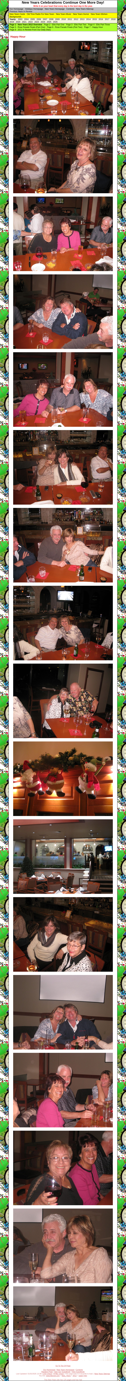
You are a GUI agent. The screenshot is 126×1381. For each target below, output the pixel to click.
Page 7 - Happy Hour (93, 27)
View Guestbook (78, 1372)
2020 (18, 22)
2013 (82, 19)
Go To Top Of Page (63, 1366)
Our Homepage (16, 9)
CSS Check (47, 1374)
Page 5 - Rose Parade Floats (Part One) (27, 27)
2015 (94, 19)
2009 (57, 19)
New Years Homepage (55, 9)
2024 (43, 22)
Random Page (47, 1372)
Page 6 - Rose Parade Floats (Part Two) (64, 27)
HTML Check (58, 1374)
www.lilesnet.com (53, 1376)
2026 (55, 22)
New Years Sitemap (84, 9)
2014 (88, 19)
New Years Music (63, 14)
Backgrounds (15, 17)
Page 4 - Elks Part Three (99, 25)
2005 (32, 19)
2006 (39, 19)
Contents (70, 9)
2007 (45, 19)
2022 (30, 22)
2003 (20, 19)
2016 (101, 19)
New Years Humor (81, 14)
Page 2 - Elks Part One (54, 25)
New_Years (66, 1376)
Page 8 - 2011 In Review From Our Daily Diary (30, 30)
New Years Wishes (99, 14)
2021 (24, 22)
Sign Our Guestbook (62, 1372)
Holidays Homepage (34, 9)
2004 (26, 19)
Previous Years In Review (21, 11)
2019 (12, 22)
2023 (36, 22)
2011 (70, 19)
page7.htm (83, 1376)
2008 (51, 19)
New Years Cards (17, 14)
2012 (76, 19)
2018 (113, 19)
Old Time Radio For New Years (40, 14)
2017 (107, 19)
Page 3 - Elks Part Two (76, 25)
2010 (63, 19)
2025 (49, 22)
